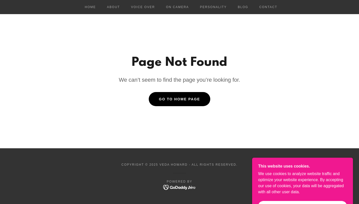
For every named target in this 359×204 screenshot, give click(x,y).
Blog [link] (243, 7)
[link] (179, 187)
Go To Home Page (179, 99)
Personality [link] (213, 7)
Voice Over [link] (143, 7)
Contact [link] (268, 7)
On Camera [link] (177, 7)
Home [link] (90, 7)
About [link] (113, 7)
